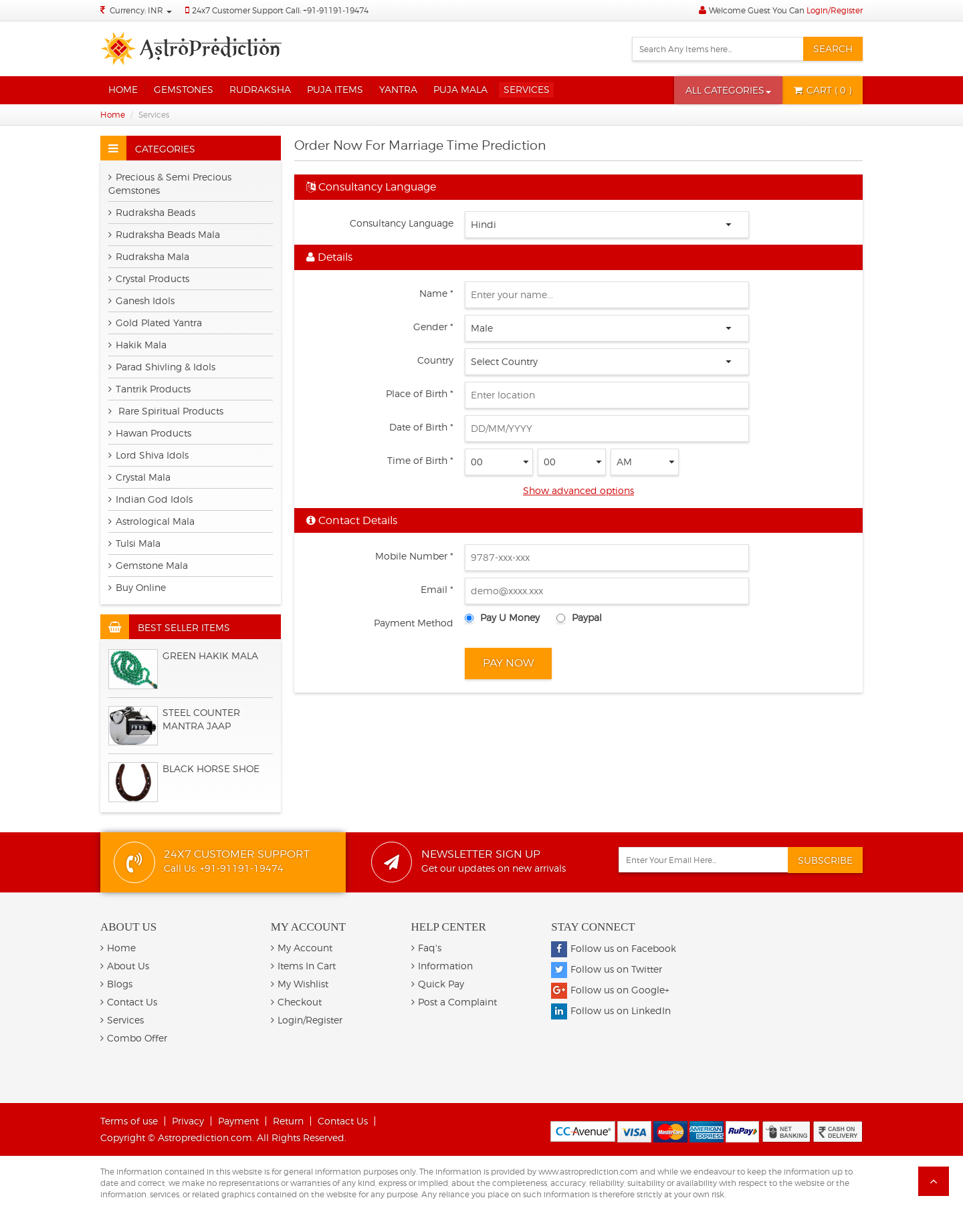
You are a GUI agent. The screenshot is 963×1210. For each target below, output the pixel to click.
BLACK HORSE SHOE (211, 768)
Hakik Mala (137, 344)
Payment (238, 1120)
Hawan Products (149, 433)
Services (527, 89)
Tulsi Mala (134, 543)
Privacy (188, 1120)
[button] (728, 90)
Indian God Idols (150, 499)
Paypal (587, 617)
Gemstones (183, 89)
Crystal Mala (139, 477)
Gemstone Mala (148, 565)
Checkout (296, 1001)
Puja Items (335, 89)
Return (288, 1120)
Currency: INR (141, 10)
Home (123, 89)
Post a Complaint (454, 1001)
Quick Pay (437, 983)
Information (442, 965)
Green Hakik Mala (210, 655)
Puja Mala (460, 89)
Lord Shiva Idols (148, 455)
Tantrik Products (149, 388)
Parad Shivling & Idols (161, 366)
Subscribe (825, 860)
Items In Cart (303, 965)
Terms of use (129, 1120)
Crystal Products (148, 278)
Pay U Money (510, 617)
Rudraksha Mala (148, 256)
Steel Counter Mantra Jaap (201, 719)
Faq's (426, 947)
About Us (124, 965)
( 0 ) (822, 90)
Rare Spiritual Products (165, 410)
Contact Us (128, 1001)
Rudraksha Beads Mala (164, 234)
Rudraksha (260, 89)
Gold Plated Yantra (155, 322)
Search (833, 48)
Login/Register (835, 10)
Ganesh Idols (141, 300)
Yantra (398, 89)
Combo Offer (133, 1038)
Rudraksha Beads (151, 212)
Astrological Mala (151, 521)
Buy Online (137, 587)
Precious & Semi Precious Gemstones (169, 183)
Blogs (116, 983)
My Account (301, 947)
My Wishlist (299, 983)
